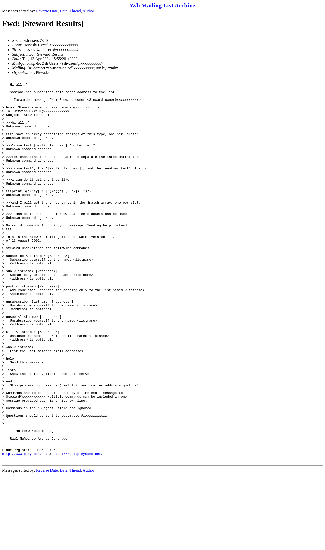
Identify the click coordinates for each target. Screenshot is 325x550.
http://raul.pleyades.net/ (78, 528)
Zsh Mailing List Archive (162, 5)
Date (63, 11)
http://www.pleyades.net (24, 528)
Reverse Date (47, 11)
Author (88, 11)
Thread (75, 11)
